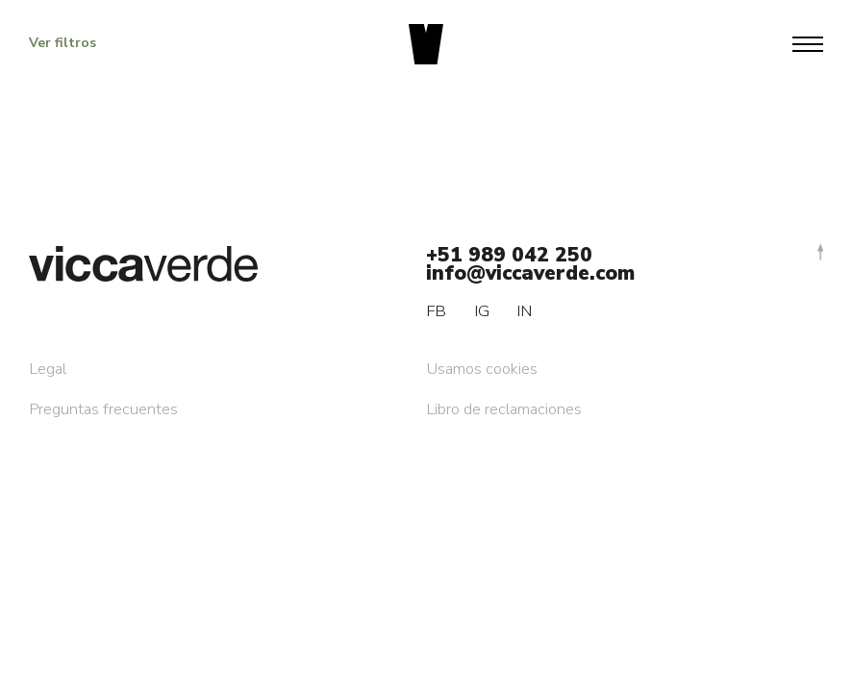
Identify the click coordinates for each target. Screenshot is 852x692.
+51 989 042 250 (509, 254)
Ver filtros (62, 43)
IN (524, 311)
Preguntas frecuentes (103, 409)
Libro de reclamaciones (504, 409)
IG (481, 311)
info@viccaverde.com (530, 273)
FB (436, 311)
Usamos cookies (482, 369)
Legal (47, 369)
